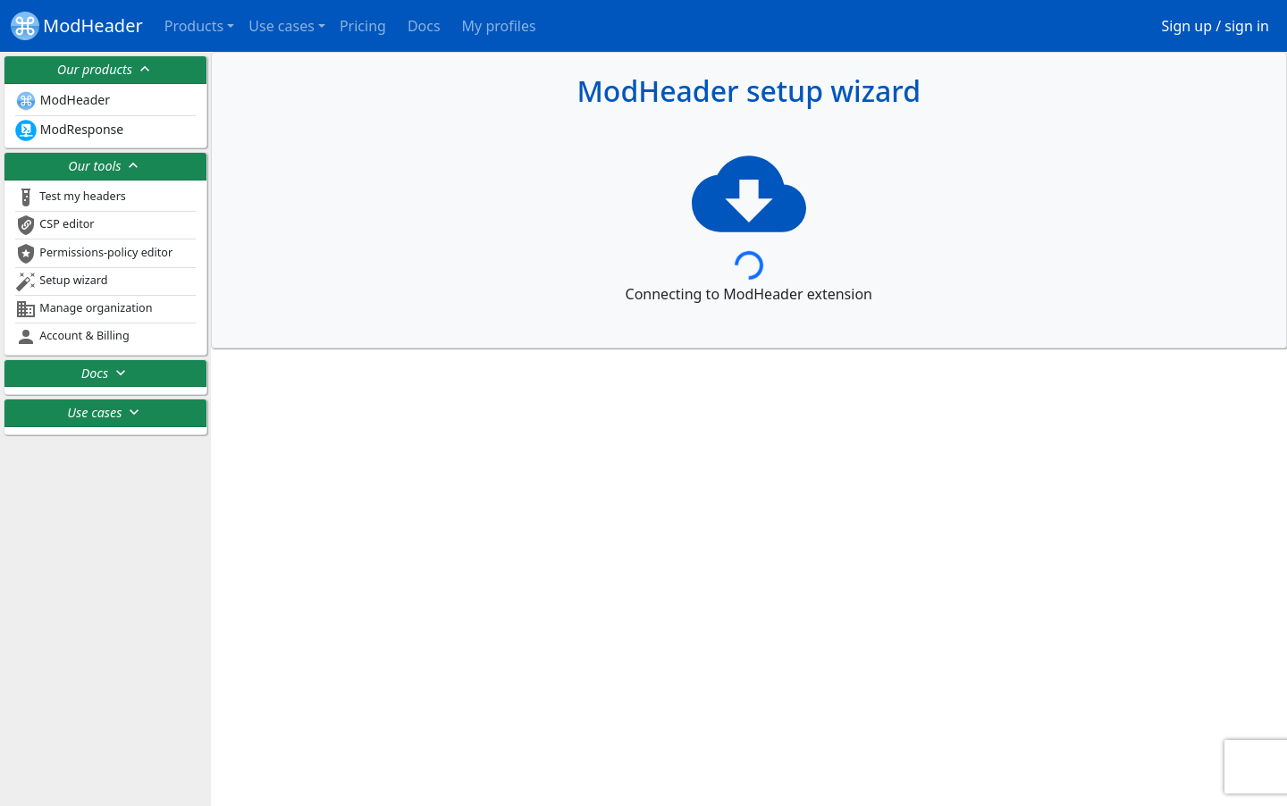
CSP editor (55, 225)
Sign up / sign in (1216, 26)
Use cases (281, 26)
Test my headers (70, 197)
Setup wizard (61, 281)
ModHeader (77, 26)
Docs (424, 26)
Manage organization (83, 309)
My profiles (499, 26)
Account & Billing (72, 337)
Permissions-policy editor (93, 253)
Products (194, 26)
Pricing (363, 26)
